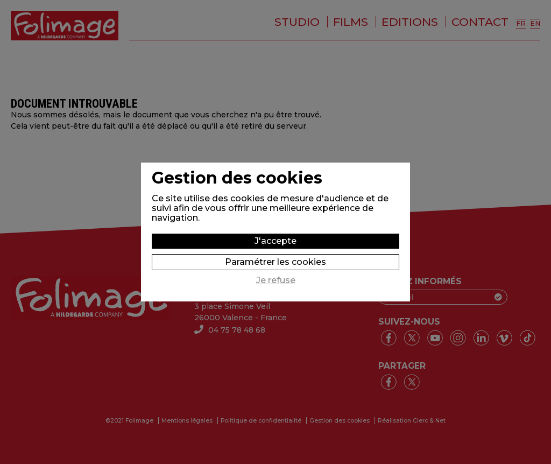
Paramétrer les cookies (275, 262)
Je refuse (275, 280)
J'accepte (275, 241)
